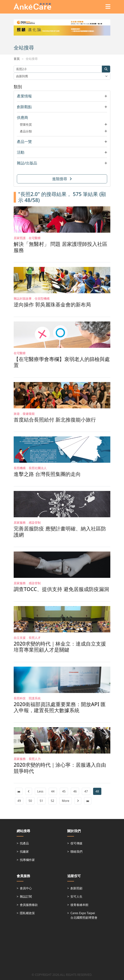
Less (40, 791)
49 (19, 801)
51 (41, 801)
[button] (62, 96)
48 (97, 791)
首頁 (17, 59)
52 (52, 801)
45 (64, 791)
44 (53, 791)
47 (86, 791)
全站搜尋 (32, 59)
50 (30, 801)
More (65, 801)
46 (75, 791)
